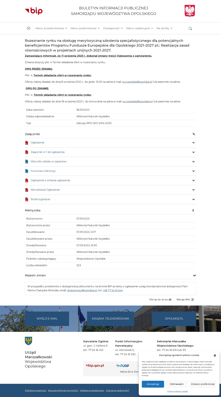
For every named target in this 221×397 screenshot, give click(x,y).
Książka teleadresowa (110, 318)
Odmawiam (177, 384)
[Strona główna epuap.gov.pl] (126, 365)
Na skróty (165, 28)
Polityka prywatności (35, 390)
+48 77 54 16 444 (113, 290)
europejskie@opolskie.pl (137, 81)
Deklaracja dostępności (92, 390)
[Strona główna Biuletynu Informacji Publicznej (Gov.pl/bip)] (98, 365)
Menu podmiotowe (85, 28)
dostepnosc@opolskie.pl (82, 290)
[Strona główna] (29, 28)
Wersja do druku (160, 299)
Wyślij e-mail (53, 321)
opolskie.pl (174, 318)
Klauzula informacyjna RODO (63, 390)
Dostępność (113, 28)
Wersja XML (185, 299)
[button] (214, 355)
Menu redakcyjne (139, 28)
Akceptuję (153, 384)
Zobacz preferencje (203, 384)
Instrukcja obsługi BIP (117, 390)
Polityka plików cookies (177, 391)
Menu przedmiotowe (51, 28)
